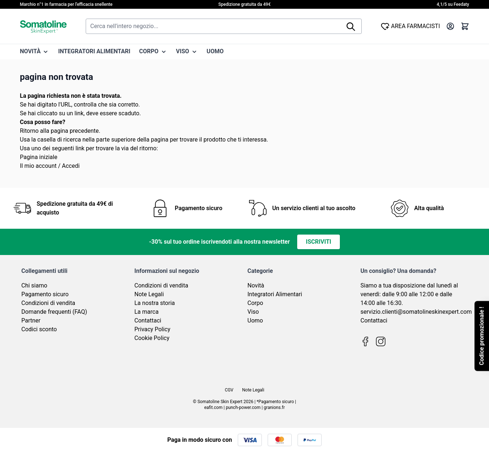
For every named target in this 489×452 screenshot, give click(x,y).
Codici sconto (39, 329)
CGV (229, 390)
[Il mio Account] (450, 26)
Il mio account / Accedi (50, 165)
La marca (147, 311)
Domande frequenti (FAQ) (54, 311)
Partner (31, 320)
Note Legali (149, 294)
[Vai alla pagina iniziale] (43, 26)
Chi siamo (34, 285)
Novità (256, 285)
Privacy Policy (153, 329)
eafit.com (213, 407)
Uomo (255, 320)
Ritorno (29, 130)
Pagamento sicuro (45, 294)
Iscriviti (318, 241)
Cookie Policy (152, 338)
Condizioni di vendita (48, 303)
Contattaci (148, 320)
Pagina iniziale (39, 157)
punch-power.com (243, 407)
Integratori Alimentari (275, 294)
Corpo (255, 303)
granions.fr (274, 407)
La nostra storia (155, 303)
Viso (253, 311)
